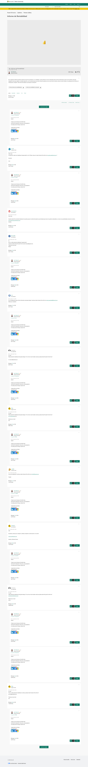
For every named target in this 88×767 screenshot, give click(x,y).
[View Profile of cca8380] (12, 469)
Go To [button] (78, 4)
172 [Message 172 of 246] (15, 515)
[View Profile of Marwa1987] (13, 235)
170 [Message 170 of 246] (15, 577)
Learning (49, 1)
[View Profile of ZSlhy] (12, 408)
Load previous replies (44, 106)
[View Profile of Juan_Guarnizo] (13, 211)
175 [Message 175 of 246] (12, 363)
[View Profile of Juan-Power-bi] (16, 112)
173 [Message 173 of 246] (12, 424)
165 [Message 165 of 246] (15, 738)
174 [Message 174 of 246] (15, 458)
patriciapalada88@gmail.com (52, 300)
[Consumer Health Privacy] (22, 763)
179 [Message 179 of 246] (12, 250)
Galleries (19, 12)
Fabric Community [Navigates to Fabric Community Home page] (19, 1)
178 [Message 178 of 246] (15, 340)
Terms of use (73, 759)
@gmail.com (14, 536)
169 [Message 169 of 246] (12, 543)
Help (74, 4)
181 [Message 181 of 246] (12, 225)
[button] (79, 78)
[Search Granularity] (49, 7)
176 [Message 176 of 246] (15, 398)
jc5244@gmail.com (35, 474)
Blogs (45, 1)
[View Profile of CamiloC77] (13, 525)
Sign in (71, 4)
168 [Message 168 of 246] (15, 639)
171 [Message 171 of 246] (12, 480)
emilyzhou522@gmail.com (13, 595)
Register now (76, 8)
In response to (14, 177)
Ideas (35, 1)
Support (54, 1)
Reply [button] (77, 95)
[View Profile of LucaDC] (12, 148)
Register (66, 4)
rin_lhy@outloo (11, 416)
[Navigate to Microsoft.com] (10, 1)
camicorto (10, 536)
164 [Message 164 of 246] (12, 702)
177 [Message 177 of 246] (12, 305)
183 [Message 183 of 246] (15, 200)
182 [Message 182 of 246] (12, 164)
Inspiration (30, 1)
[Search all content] (67, 7)
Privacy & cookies (66, 759)
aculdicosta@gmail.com (52, 155)
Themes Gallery (27, 12)
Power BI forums (11, 12)
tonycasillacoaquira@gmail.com (14, 220)
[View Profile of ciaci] (12, 295)
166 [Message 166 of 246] (12, 603)
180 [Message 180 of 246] (15, 285)
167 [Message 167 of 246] (15, 676)
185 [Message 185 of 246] (15, 138)
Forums (26, 1)
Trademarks (78, 759)
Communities (40, 1)
